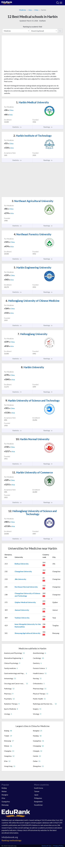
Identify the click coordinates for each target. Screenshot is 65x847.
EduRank (42, 21)
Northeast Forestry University (32, 234)
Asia (30, 10)
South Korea (38, 788)
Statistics (17, 127)
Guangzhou (6, 801)
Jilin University (20, 579)
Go (60, 31)
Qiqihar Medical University (25, 602)
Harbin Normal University (32, 439)
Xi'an (3, 798)
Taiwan (36, 791)
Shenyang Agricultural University (27, 633)
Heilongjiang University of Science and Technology (32, 512)
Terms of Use (46, 846)
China (36, 10)
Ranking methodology (11, 840)
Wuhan (4, 791)
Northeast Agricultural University (32, 200)
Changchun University (23, 571)
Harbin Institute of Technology (32, 135)
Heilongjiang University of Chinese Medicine (32, 300)
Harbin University (32, 367)
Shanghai (5, 795)
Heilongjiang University (32, 334)
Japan (36, 795)
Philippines (38, 798)
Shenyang (5, 805)
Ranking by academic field (32, 27)
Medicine (22, 10)
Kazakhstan (38, 805)
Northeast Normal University (26, 587)
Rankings (48, 127)
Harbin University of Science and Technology (32, 400)
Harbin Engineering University (32, 267)
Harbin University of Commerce (32, 472)
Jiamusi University (22, 610)
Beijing (4, 788)
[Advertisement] (32, 53)
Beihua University (22, 564)
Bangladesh (38, 801)
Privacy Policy (58, 846)
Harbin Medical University (32, 102)
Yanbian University (22, 618)
